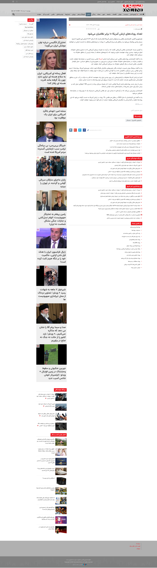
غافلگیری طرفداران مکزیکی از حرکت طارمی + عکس (126, 214)
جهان (120, 14)
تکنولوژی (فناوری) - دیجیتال (133, 120)
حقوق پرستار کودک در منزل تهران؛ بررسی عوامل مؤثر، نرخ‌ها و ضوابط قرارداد (46, 451)
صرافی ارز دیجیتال (28, 31)
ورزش (73, 14)
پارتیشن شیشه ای (28, 40)
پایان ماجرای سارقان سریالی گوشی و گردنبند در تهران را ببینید (52, 183)
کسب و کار (46, 14)
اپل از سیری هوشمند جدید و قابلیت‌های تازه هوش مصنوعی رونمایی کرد (121, 150)
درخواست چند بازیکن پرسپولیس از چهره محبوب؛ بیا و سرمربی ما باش (121, 220)
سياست (126, 14)
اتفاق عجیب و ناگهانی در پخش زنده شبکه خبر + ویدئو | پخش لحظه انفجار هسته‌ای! (118, 196)
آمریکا (100, 59)
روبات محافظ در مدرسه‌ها (133, 264)
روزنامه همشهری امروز (139, 2)
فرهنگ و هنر (81, 14)
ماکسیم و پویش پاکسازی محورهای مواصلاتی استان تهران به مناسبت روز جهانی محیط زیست (46, 442)
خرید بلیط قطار (29, 50)
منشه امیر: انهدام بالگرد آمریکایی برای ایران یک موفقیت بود (54, 114)
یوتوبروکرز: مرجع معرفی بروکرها (24, 44)
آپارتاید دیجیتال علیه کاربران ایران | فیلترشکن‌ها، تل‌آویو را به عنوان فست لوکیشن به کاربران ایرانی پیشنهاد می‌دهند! (109, 153)
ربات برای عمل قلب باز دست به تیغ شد (129, 239)
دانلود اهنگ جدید (28, 47)
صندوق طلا (30, 34)
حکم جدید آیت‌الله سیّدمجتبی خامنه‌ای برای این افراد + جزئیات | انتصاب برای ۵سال (118, 193)
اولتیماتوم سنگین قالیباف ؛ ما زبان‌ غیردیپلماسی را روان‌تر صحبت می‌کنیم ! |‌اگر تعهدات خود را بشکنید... (112, 178)
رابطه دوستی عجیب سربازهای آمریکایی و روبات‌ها (127, 251)
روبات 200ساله (136, 245)
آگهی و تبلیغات (117, 2)
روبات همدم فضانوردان (134, 242)
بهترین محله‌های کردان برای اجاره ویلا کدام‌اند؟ (46, 489)
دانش (88, 14)
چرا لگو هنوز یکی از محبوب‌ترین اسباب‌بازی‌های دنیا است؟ (46, 509)
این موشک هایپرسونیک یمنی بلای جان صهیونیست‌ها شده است (123, 147)
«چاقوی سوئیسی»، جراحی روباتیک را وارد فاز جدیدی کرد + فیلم (123, 141)
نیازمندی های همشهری (127, 2)
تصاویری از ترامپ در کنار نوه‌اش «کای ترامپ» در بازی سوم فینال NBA (122, 217)
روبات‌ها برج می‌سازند (134, 229)
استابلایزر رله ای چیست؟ (48, 479)
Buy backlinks (29, 27)
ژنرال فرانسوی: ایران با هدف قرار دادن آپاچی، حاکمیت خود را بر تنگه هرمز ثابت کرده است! (51, 257)
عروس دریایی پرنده (135, 270)
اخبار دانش (132, 25)
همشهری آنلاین (134, 8)
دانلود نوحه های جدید (27, 37)
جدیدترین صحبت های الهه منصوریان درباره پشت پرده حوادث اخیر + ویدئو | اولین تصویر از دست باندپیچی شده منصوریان (108, 175)
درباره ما (138, 544)
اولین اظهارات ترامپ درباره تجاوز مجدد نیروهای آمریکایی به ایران (123, 181)
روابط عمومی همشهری (97, 2)
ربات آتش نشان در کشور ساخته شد (130, 236)
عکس (53, 14)
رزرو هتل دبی (29, 53)
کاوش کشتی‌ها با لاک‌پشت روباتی (131, 267)
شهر (103, 14)
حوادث (39, 14)
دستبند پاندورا (23, 24)
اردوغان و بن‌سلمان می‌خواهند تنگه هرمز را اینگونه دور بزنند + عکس (122, 172)
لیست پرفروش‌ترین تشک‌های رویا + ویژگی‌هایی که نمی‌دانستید (46, 470)
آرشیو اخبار (133, 14)
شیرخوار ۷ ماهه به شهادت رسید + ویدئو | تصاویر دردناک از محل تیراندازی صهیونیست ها (52, 295)
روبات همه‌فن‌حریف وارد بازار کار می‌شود (129, 260)
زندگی (93, 14)
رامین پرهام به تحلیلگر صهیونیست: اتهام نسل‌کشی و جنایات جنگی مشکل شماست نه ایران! (52, 219)
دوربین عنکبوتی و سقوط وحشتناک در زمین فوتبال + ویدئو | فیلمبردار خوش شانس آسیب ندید (53, 373)
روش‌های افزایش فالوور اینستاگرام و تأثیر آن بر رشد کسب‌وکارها (45, 519)
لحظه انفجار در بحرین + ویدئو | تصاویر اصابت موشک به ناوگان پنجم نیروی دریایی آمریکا (117, 211)
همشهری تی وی (108, 2)
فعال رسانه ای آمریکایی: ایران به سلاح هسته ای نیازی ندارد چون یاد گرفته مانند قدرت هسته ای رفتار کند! (51, 78)
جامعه (108, 14)
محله (98, 14)
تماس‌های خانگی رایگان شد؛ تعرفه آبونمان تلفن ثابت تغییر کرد (123, 168)
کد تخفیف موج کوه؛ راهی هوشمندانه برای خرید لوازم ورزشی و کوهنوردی (45, 500)
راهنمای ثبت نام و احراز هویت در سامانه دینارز (46, 528)
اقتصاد (114, 14)
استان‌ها (67, 14)
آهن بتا (31, 24)
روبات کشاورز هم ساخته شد (132, 257)
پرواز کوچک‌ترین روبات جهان (132, 248)
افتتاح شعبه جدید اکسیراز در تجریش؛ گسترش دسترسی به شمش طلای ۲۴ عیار (47, 461)
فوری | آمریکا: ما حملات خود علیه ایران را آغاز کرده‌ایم (126, 165)
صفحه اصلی (139, 25)
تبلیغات (138, 549)
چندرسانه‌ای (60, 14)
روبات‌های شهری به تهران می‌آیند (131, 254)
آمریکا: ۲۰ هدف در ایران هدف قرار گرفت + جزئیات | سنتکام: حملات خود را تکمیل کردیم (117, 162)
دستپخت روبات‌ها (135, 232)
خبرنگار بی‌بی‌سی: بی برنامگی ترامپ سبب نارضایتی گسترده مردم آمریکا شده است (52, 149)
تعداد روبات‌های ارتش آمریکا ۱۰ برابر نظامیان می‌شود (115, 34)
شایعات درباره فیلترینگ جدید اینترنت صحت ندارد (127, 144)
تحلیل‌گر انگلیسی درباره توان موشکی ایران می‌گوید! (52, 44)
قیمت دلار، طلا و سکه (134, 547)
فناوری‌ (126, 25)
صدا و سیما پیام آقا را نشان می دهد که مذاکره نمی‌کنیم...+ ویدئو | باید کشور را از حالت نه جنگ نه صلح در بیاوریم (52, 334)
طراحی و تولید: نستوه (79, 565)
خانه (142, 14)
